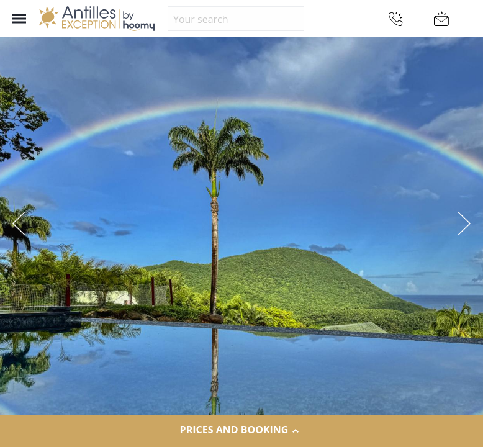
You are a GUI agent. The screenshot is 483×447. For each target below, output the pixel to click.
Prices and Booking (242, 430)
